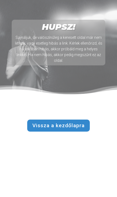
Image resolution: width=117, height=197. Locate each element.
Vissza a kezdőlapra (58, 125)
